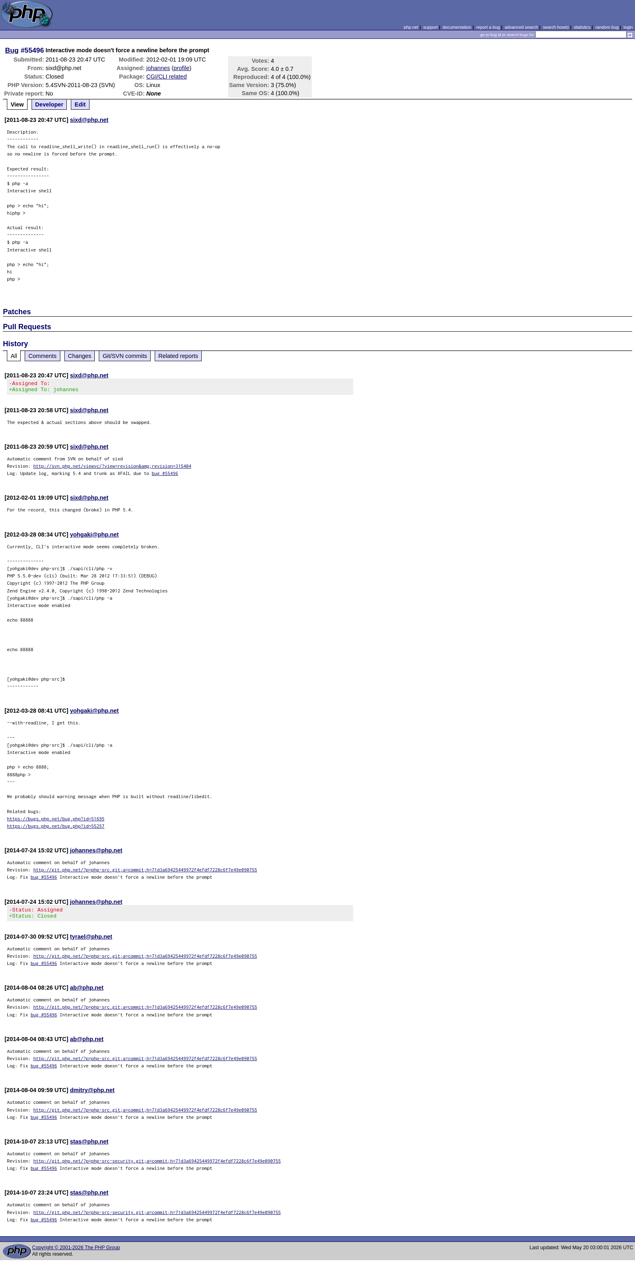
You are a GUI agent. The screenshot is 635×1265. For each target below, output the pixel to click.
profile (182, 68)
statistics (582, 27)
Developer (49, 104)
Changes (80, 356)
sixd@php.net (89, 120)
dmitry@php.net (92, 1095)
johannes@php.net (96, 853)
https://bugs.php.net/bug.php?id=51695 (55, 821)
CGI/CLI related (166, 76)
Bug (12, 50)
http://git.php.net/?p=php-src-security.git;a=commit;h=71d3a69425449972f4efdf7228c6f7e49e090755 (157, 1165)
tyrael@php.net (91, 941)
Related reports (178, 356)
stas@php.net (89, 1146)
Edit (80, 104)
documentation (457, 27)
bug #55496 (165, 475)
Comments (42, 356)
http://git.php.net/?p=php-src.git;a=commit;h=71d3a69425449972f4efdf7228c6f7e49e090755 (145, 872)
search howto (556, 27)
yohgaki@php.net (94, 537)
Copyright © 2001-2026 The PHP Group (76, 1252)
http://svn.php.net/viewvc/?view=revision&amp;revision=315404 (112, 468)
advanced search (521, 27)
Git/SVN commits (124, 356)
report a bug (488, 27)
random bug (607, 27)
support (430, 27)
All (14, 356)
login (628, 27)
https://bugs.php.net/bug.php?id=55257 (55, 828)
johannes (158, 68)
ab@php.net (87, 992)
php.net (411, 27)
